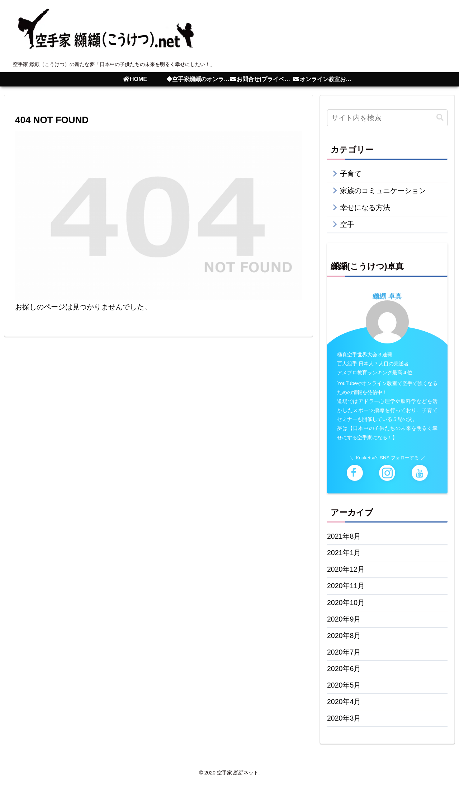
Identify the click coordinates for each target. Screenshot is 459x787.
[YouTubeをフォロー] (420, 473)
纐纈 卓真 (387, 296)
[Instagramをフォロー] (387, 473)
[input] (387, 117)
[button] (440, 117)
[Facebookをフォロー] (355, 473)
